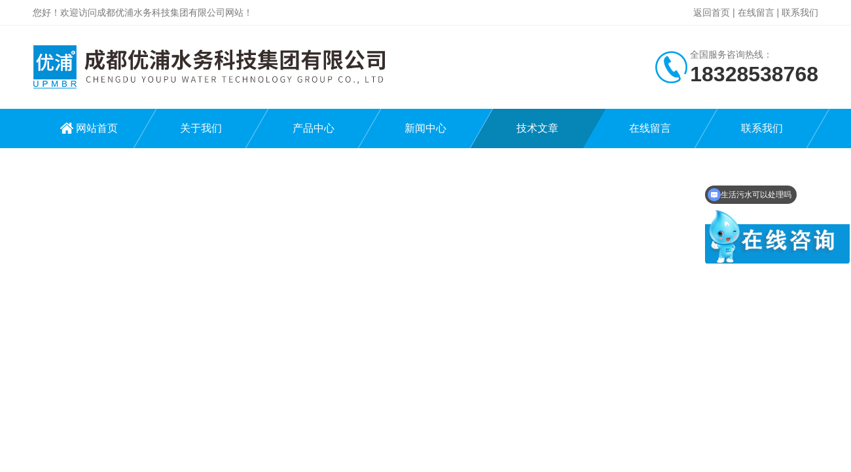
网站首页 (97, 128)
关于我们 (201, 128)
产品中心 (314, 128)
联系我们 (800, 12)
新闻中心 (425, 128)
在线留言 (756, 12)
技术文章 (537, 128)
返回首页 (711, 12)
